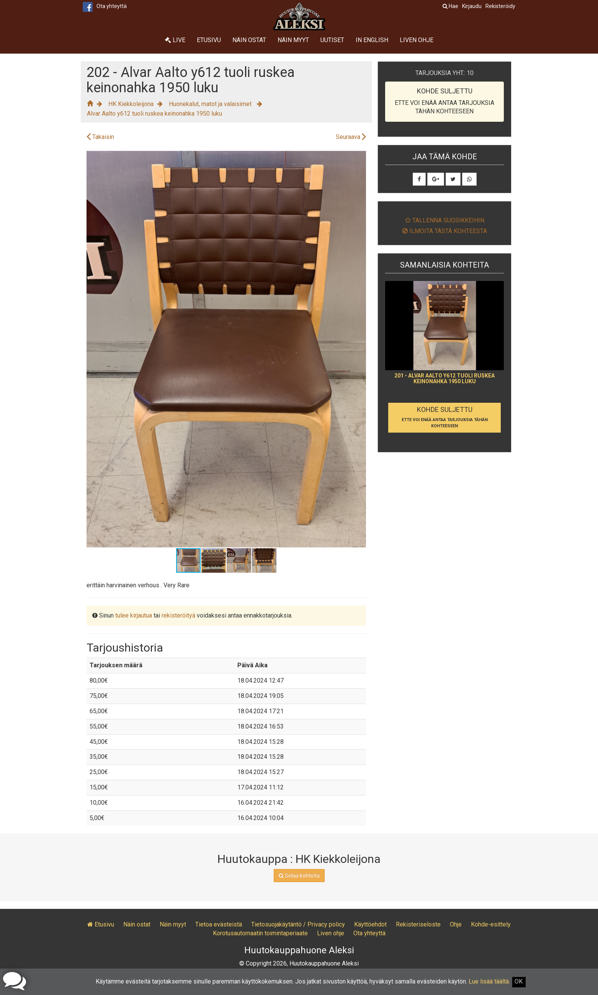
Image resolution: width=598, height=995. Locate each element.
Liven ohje (416, 40)
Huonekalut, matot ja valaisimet (211, 104)
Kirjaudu (472, 6)
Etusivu (209, 40)
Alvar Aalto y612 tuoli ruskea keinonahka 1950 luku (154, 113)
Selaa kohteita (299, 875)
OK (519, 981)
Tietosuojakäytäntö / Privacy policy (298, 924)
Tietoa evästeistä (218, 924)
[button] (359, 158)
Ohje (456, 924)
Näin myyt (293, 40)
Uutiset (332, 40)
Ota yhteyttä (111, 6)
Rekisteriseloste (418, 924)
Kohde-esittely (491, 924)
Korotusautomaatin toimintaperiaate (260, 933)
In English (372, 40)
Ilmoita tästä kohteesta (444, 231)
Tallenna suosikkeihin (444, 220)
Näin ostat (249, 40)
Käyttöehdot (370, 924)
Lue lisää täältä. (489, 981)
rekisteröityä (178, 615)
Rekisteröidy (500, 6)
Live (175, 40)
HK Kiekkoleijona (131, 104)
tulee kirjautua (133, 615)
